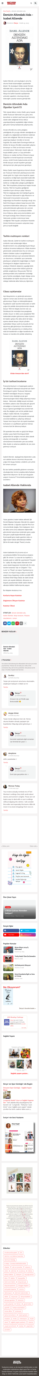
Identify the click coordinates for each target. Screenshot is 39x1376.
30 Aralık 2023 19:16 (20, 771)
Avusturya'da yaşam (10, 1252)
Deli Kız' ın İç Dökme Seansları (13, 1256)
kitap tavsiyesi (18, 615)
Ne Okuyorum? (11, 987)
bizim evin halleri (9, 1282)
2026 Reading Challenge (15, 1017)
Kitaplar (27, 615)
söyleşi (21, 1326)
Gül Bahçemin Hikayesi (23, 965)
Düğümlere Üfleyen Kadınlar (14, 601)
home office (8, 1311)
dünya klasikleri (25, 1296)
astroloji (13, 1271)
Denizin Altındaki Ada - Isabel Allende (9, 648)
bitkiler (13, 1278)
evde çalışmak (9, 1304)
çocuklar (7, 1329)
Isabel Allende (8, 615)
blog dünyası (22, 1282)
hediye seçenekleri (18, 1307)
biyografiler (21, 1278)
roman (14, 618)
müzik (32, 1318)
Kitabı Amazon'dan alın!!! (19, 373)
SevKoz (11, 675)
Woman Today (14, 786)
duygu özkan (13, 713)
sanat (6, 1322)
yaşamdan (29, 1326)
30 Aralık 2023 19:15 (20, 695)
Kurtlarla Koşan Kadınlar (12, 595)
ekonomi (21, 1300)
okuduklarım (7, 618)
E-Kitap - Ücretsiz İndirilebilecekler (15, 1263)
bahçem (19, 1274)
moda (15, 1318)
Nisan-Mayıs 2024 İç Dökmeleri (22, 948)
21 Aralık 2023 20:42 (13, 755)
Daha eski (33, 846)
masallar (7, 1318)
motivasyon (23, 1318)
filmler (19, 1304)
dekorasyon (8, 1293)
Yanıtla (5, 687)
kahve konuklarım (10, 1315)
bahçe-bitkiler (8, 1274)
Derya (17, 693)
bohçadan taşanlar (10, 1289)
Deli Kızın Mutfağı (9, 1260)
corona (21, 1289)
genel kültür (28, 1304)
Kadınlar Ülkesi (9, 606)
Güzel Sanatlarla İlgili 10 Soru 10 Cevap (25, 975)
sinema (30, 1322)
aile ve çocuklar (17, 1267)
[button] (2, 3)
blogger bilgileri (23, 1285)
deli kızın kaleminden (21, 1293)
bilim (6, 1278)
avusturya (22, 1271)
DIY (21, 1252)
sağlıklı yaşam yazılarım (18, 1322)
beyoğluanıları (29, 1274)
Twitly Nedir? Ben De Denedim (25, 956)
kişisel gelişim (23, 1315)
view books (23, 1027)
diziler (6, 1296)
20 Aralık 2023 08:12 (13, 715)
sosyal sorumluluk (10, 1326)
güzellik (6, 1307)
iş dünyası (18, 1311)
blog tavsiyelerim (9, 1285)
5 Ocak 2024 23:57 (13, 788)
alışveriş (27, 1267)
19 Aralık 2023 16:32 (13, 678)
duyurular (14, 1296)
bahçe (30, 1271)
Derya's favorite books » (27, 1008)
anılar (6, 1271)
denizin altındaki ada (19, 11)
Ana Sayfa (6, 11)
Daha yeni (6, 846)
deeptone (12, 753)
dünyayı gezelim (9, 1300)
